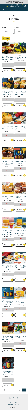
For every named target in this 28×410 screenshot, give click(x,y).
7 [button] (19, 390)
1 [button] (10, 390)
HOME (2, 9)
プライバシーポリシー (14, 402)
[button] (5, 389)
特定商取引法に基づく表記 (14, 404)
